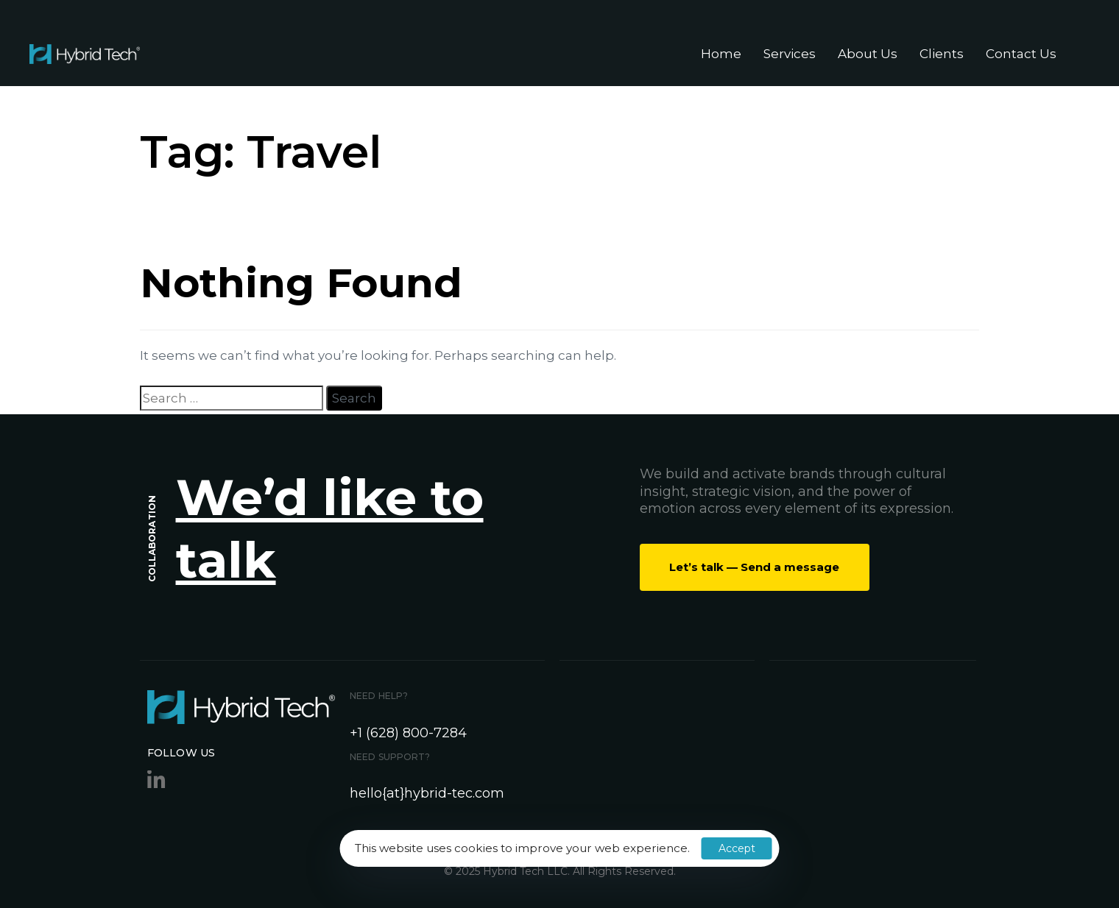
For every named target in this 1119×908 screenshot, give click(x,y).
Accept (737, 848)
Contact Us (1021, 53)
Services (789, 53)
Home (721, 53)
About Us (867, 53)
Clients (941, 53)
